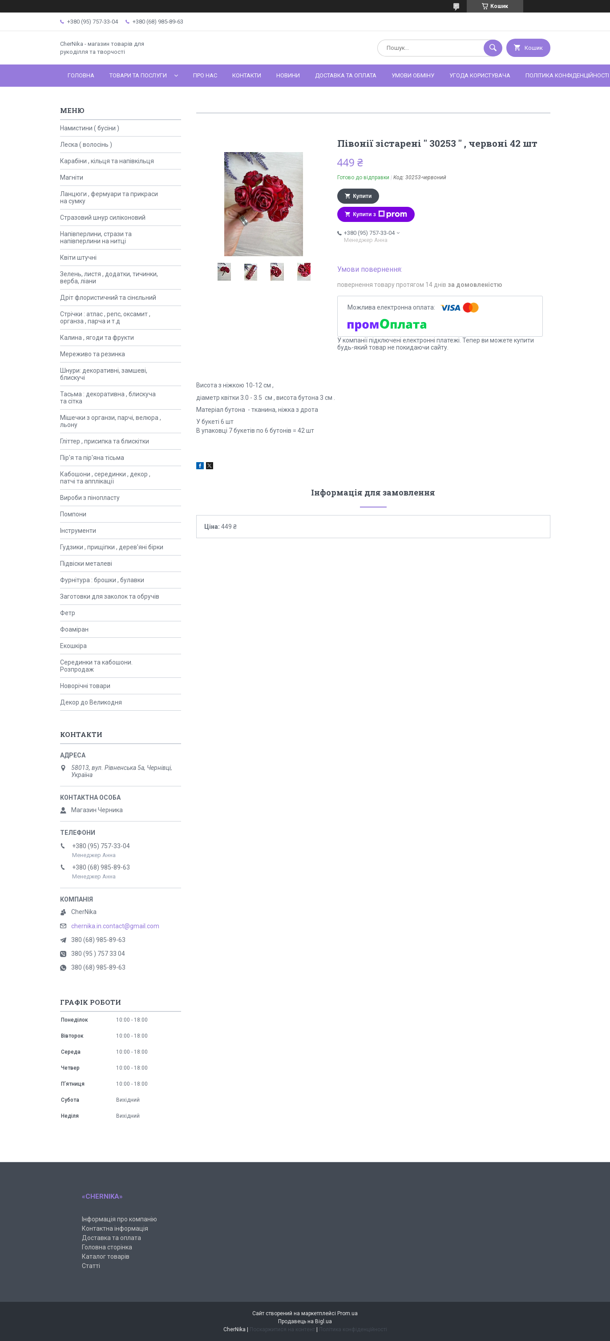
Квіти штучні (78, 257)
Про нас (205, 75)
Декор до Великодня (91, 702)
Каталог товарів (105, 1256)
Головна (81, 75)
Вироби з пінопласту (90, 497)
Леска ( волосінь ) (86, 144)
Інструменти (78, 530)
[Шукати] (493, 48)
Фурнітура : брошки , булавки (102, 580)
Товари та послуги (138, 75)
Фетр (67, 612)
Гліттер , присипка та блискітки (104, 441)
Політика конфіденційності (353, 1329)
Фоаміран (74, 629)
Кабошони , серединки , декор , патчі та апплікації (105, 478)
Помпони (73, 514)
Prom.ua (347, 1313)
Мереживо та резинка (92, 354)
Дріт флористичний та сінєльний (108, 297)
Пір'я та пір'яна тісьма (92, 457)
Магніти (71, 177)
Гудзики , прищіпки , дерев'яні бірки (111, 547)
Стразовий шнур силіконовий (102, 217)
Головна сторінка (107, 1247)
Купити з (380, 214)
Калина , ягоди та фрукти (97, 337)
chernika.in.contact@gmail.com (115, 926)
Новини (288, 75)
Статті (91, 1265)
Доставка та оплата (345, 75)
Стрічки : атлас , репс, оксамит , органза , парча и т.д (105, 317)
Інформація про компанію (119, 1219)
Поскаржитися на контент (282, 1329)
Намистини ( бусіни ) (89, 128)
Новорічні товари (85, 685)
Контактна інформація (115, 1228)
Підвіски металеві (86, 563)
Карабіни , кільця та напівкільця (107, 161)
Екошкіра (73, 645)
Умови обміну (413, 75)
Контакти (246, 75)
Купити (362, 196)
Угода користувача (479, 75)
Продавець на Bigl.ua (305, 1321)
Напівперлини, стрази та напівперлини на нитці (96, 237)
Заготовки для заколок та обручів (109, 596)
